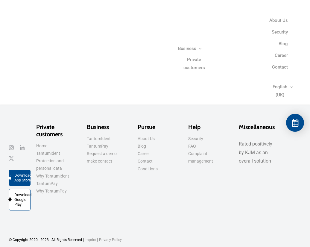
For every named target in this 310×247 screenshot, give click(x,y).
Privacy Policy (110, 240)
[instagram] (11, 147)
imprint (90, 240)
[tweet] (11, 158)
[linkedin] (22, 147)
